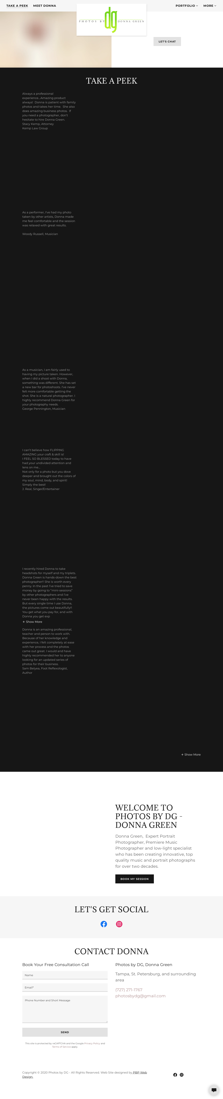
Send (65, 1041)
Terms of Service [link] (61, 1056)
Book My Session (134, 888)
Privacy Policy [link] (92, 1052)
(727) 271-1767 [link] (128, 999)
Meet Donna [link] (44, 6)
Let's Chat (167, 46)
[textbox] (65, 984)
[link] (112, 5)
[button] (187, 6)
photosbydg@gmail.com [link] (140, 1005)
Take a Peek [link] (17, 6)
